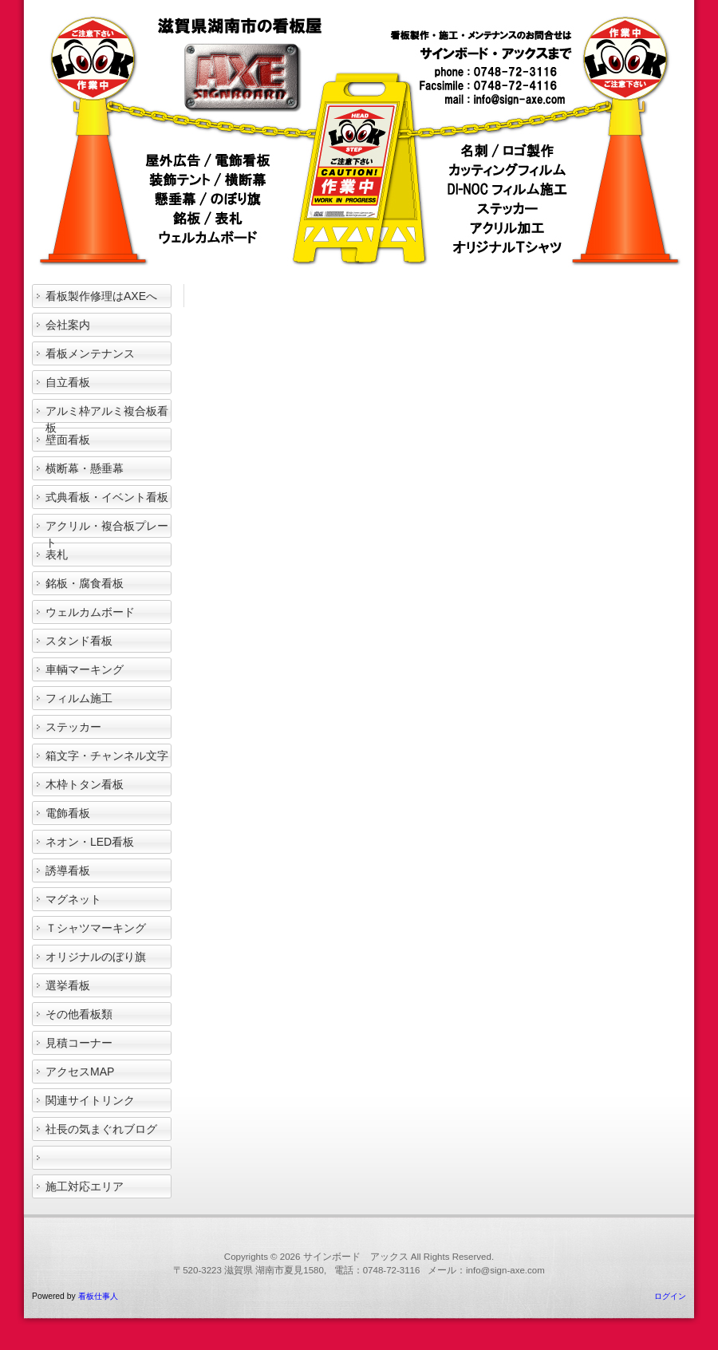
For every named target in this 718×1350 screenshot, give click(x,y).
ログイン (670, 1296)
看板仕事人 (98, 1296)
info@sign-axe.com (505, 1270)
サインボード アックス (355, 1256)
